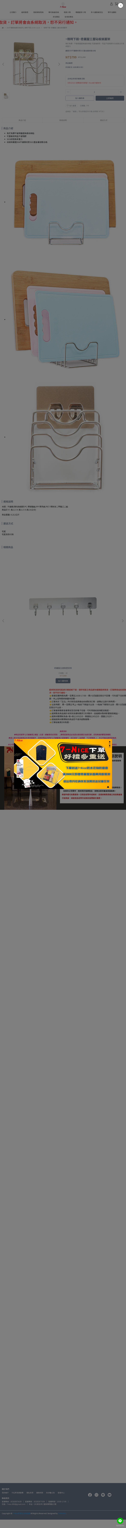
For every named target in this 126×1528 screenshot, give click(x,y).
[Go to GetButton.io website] (120, 1525)
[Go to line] (120, 1521)
